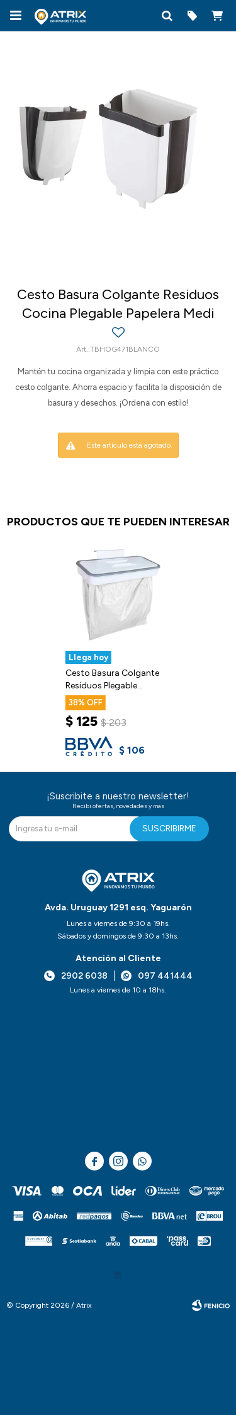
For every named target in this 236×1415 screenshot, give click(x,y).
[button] (166, 15)
